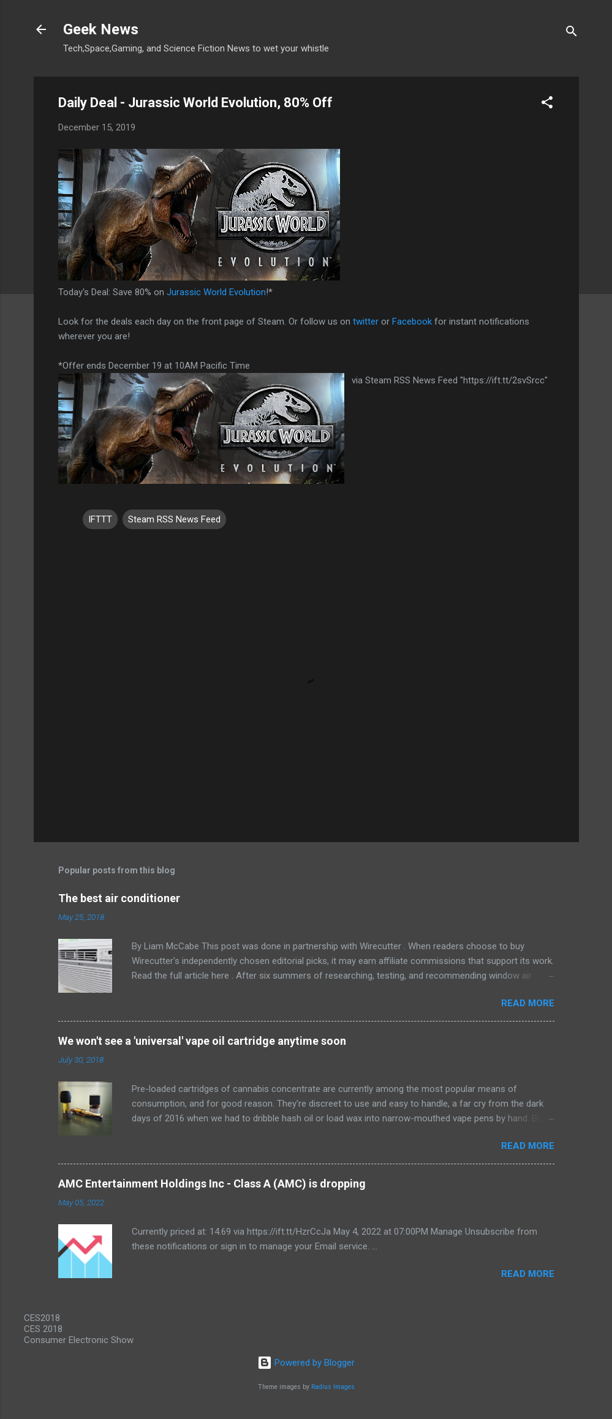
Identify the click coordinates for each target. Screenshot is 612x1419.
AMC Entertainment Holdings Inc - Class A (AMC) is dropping (212, 1183)
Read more (527, 1003)
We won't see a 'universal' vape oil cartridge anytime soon (202, 1040)
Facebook (412, 321)
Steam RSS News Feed (174, 519)
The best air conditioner (119, 898)
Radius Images (333, 1387)
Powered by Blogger (306, 1362)
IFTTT (100, 519)
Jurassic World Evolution (216, 292)
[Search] (571, 33)
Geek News (100, 29)
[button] (547, 104)
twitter (366, 321)
